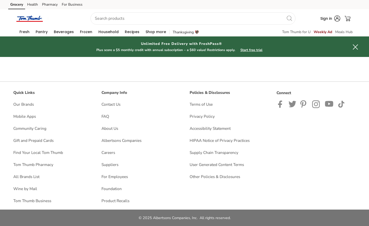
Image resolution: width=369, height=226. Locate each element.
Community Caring (29, 128)
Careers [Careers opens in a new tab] (108, 152)
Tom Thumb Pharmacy (33, 164)
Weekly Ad (323, 32)
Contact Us (110, 104)
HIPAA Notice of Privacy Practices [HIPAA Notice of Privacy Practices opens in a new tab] (220, 140)
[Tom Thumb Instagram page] (316, 104)
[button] (64, 18)
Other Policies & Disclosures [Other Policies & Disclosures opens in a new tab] (215, 176)
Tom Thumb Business (32, 200)
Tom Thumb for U (296, 32)
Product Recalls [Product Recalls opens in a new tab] (115, 200)
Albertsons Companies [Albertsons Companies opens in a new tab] (121, 140)
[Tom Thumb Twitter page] (292, 104)
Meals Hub (344, 32)
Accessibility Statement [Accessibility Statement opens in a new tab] (210, 128)
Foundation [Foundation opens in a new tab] (111, 188)
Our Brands (23, 104)
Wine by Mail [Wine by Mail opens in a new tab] (25, 188)
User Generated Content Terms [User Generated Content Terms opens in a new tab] (217, 164)
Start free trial (251, 50)
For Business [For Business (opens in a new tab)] (72, 4)
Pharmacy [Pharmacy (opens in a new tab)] (50, 4)
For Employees (114, 176)
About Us (109, 128)
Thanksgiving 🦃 (186, 32)
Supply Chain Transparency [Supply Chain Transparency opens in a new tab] (214, 152)
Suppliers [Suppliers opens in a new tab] (109, 164)
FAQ (105, 116)
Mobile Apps (24, 116)
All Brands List (26, 176)
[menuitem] (24, 32)
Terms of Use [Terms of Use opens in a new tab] (201, 104)
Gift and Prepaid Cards (33, 140)
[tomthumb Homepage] (29, 18)
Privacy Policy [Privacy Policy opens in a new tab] (202, 116)
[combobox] (192, 18)
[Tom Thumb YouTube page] (329, 104)
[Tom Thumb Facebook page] (281, 104)
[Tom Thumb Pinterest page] (304, 104)
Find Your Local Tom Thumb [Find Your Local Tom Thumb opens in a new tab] (38, 152)
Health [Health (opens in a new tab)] (32, 4)
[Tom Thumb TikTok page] (341, 104)
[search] (289, 18)
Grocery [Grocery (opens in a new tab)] (16, 4)
